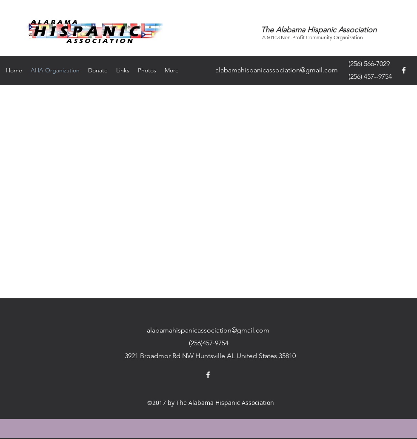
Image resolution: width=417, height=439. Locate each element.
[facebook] (404, 70)
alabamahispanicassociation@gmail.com (276, 70)
